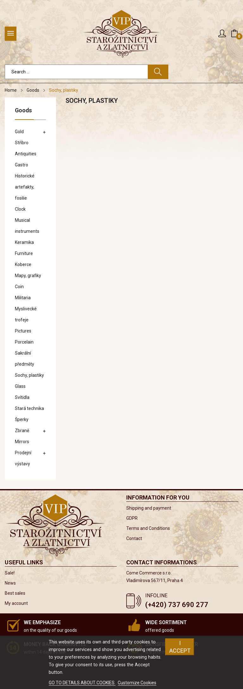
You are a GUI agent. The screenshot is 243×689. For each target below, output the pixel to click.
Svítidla (22, 397)
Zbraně (22, 430)
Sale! (10, 572)
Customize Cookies (137, 682)
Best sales (15, 593)
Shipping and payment (148, 508)
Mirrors (22, 441)
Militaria (23, 297)
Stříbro (21, 142)
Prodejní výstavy (23, 458)
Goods (23, 111)
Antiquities (25, 153)
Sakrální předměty (24, 359)
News (10, 583)
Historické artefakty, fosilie (24, 187)
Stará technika (29, 408)
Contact (134, 538)
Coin (19, 286)
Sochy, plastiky (29, 375)
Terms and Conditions (148, 528)
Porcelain (24, 341)
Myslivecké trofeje (26, 314)
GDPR (132, 518)
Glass (20, 386)
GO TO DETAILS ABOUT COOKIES (82, 682)
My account (16, 603)
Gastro (21, 164)
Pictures (23, 330)
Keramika (24, 242)
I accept (179, 647)
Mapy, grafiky (28, 275)
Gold (19, 131)
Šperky (21, 419)
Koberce (23, 264)
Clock (20, 209)
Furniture (24, 253)
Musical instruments (27, 226)
